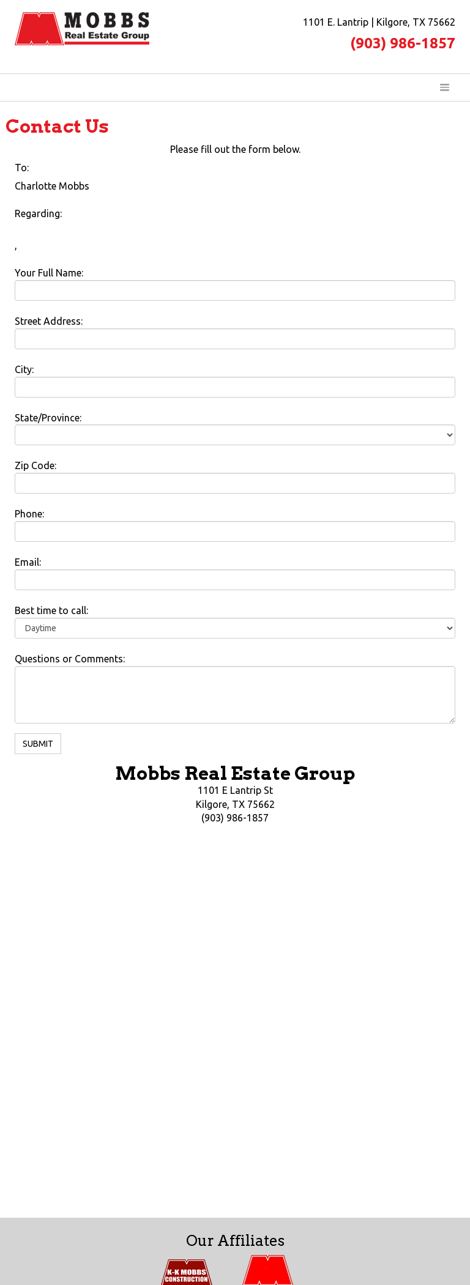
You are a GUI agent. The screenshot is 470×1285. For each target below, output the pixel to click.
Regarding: (38, 213)
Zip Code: (35, 465)
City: (24, 369)
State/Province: (48, 417)
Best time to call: (51, 610)
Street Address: (49, 321)
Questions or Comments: (70, 658)
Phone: (29, 513)
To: (22, 167)
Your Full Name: (49, 272)
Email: (28, 562)
